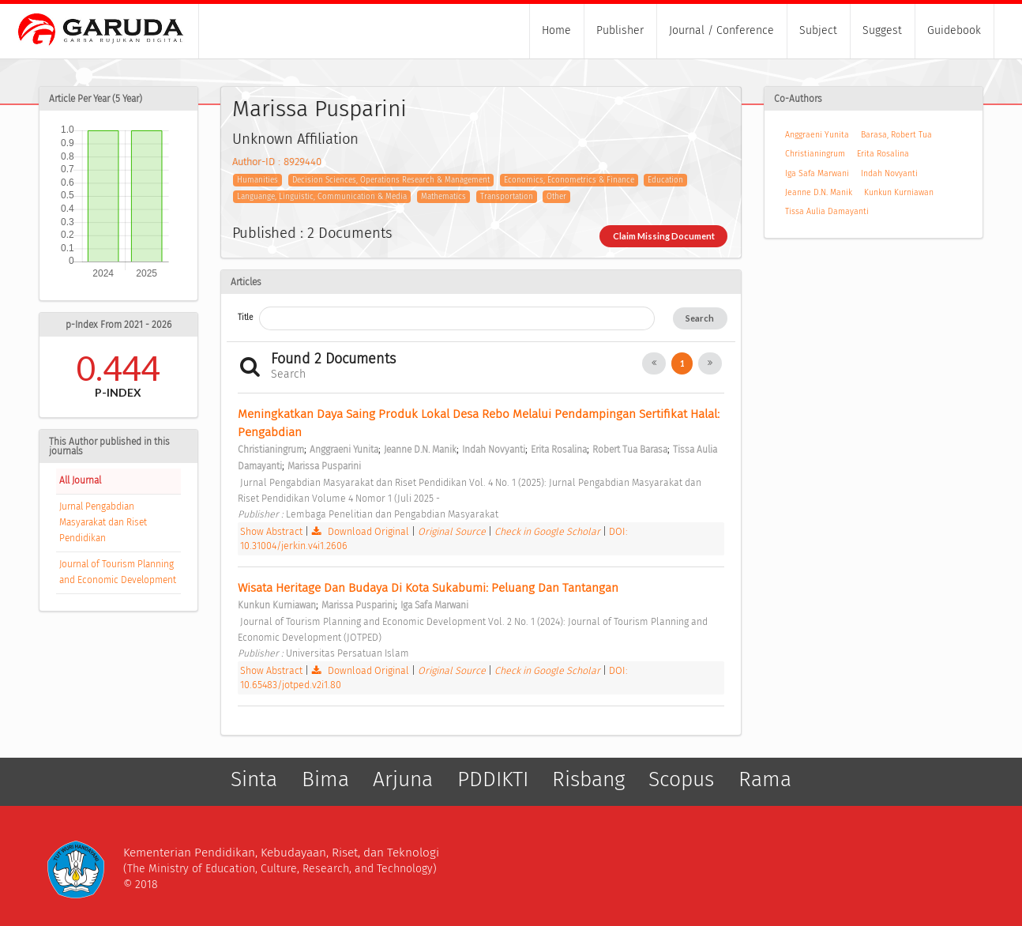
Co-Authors (798, 98)
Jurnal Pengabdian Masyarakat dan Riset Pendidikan (103, 522)
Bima (325, 779)
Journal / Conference (721, 30)
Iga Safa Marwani (817, 173)
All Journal (80, 480)
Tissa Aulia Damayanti (827, 211)
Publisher (620, 30)
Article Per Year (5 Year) (95, 98)
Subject (818, 30)
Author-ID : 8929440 (276, 162)
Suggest (882, 30)
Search (700, 318)
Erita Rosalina (883, 154)
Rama (764, 779)
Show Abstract (271, 531)
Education (665, 180)
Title (245, 317)
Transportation (506, 196)
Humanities (257, 180)
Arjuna (403, 779)
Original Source (453, 531)
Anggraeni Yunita (817, 135)
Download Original (361, 531)
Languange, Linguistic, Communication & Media (322, 196)
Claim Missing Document (664, 236)
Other (556, 196)
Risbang (588, 779)
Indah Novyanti (889, 173)
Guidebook (954, 30)
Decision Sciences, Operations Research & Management (391, 180)
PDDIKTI (492, 779)
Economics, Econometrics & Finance (569, 180)
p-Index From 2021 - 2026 (118, 324)
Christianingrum (815, 154)
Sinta (254, 779)
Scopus (681, 779)
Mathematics (443, 196)
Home (556, 30)
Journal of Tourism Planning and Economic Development (117, 572)
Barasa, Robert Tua (896, 135)
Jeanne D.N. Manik (818, 192)
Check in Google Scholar (548, 531)
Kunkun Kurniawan (899, 192)
